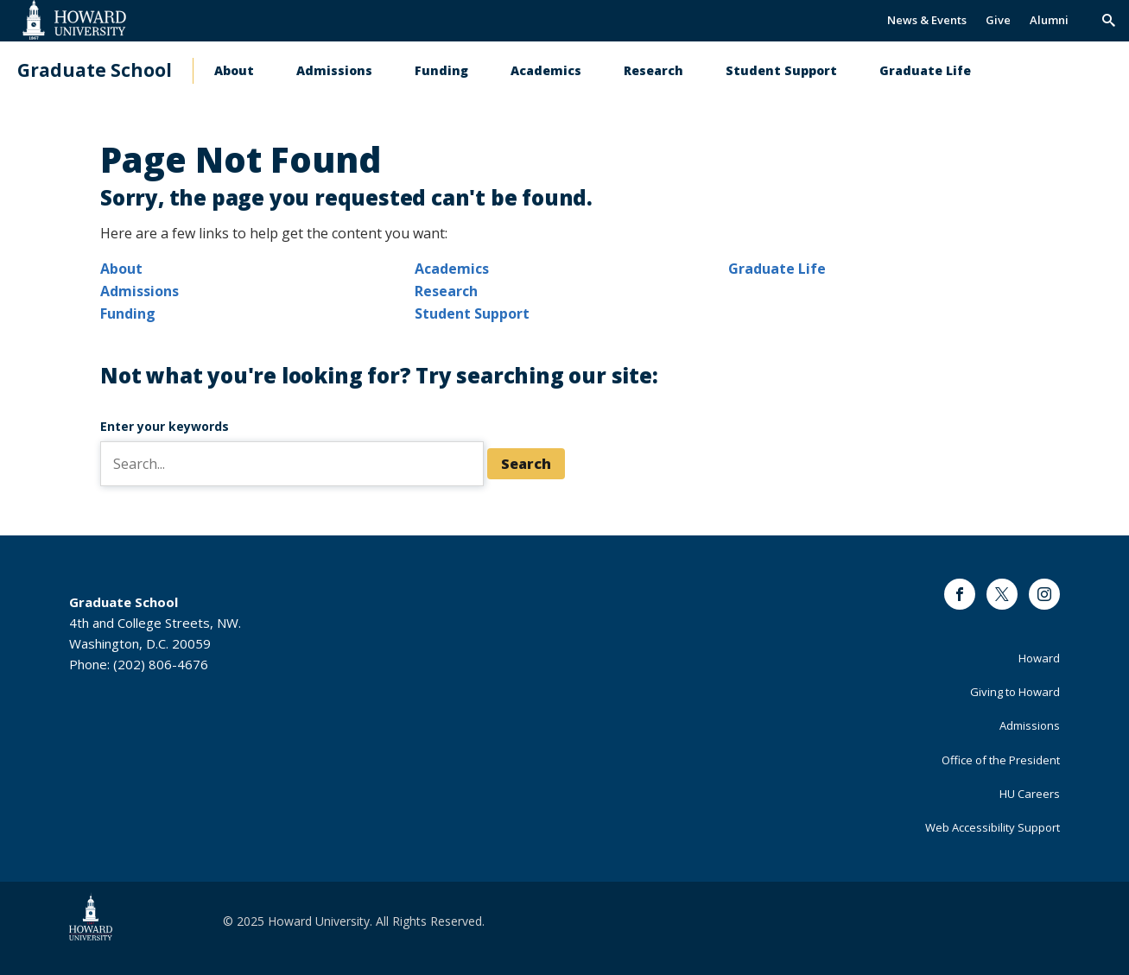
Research (653, 70)
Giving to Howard (1015, 692)
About (234, 70)
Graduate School (94, 70)
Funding (441, 70)
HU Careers (1029, 793)
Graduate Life (925, 70)
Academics (546, 70)
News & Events (927, 20)
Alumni (1049, 20)
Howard (1039, 658)
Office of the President (1001, 760)
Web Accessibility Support (992, 827)
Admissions (334, 70)
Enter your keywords (164, 426)
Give (998, 20)
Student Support (781, 70)
